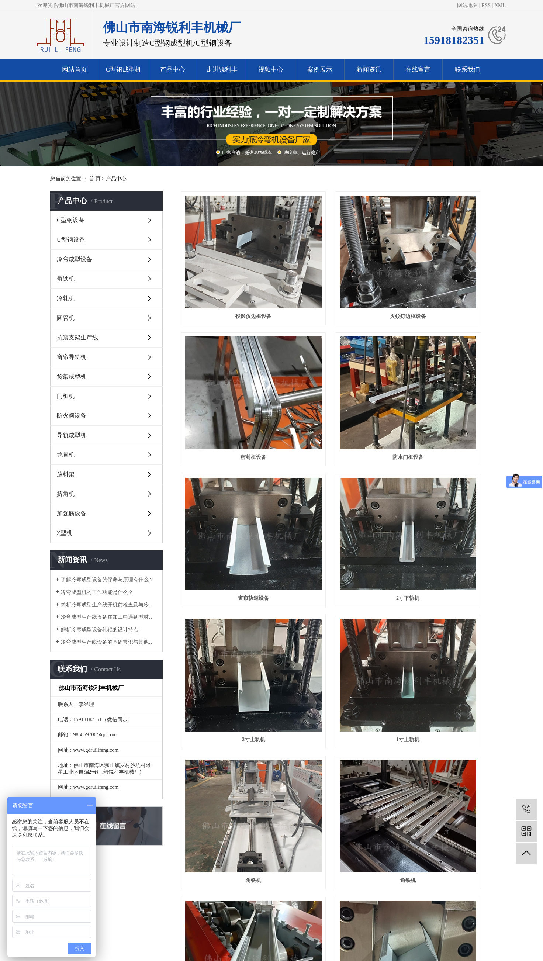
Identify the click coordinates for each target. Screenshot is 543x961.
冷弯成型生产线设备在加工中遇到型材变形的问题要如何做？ (109, 617)
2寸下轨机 (444, 379)
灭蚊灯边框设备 (337, 277)
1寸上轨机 (337, 481)
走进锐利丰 (222, 69)
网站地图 (467, 5)
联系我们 (467, 69)
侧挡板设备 (230, 787)
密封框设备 (444, 277)
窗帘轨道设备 (336, 379)
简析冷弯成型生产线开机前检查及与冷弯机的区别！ (109, 605)
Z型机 (64, 533)
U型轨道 (336, 685)
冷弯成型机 (218, 925)
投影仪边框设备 (230, 277)
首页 (246, 816)
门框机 (66, 396)
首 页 (95, 179)
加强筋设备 (71, 513)
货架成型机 (71, 376)
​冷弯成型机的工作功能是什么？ (97, 592)
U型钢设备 (71, 239)
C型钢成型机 (123, 69)
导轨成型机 (71, 435)
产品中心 (172, 69)
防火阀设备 (71, 415)
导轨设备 (444, 685)
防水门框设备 (229, 379)
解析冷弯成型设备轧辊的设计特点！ (102, 629)
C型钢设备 (70, 220)
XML (500, 5)
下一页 (374, 816)
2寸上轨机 (230, 481)
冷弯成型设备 (74, 259)
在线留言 (417, 69)
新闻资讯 (368, 69)
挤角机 (66, 494)
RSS (486, 5)
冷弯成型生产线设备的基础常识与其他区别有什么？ (109, 642)
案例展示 (319, 69)
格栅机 (337, 787)
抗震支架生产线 (77, 337)
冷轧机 (66, 298)
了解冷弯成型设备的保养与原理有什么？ (107, 580)
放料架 (66, 474)
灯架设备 (336, 583)
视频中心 (270, 69)
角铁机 (66, 279)
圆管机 (66, 318)
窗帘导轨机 (71, 357)
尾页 (397, 816)
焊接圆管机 (444, 787)
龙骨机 (66, 455)
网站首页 (74, 69)
